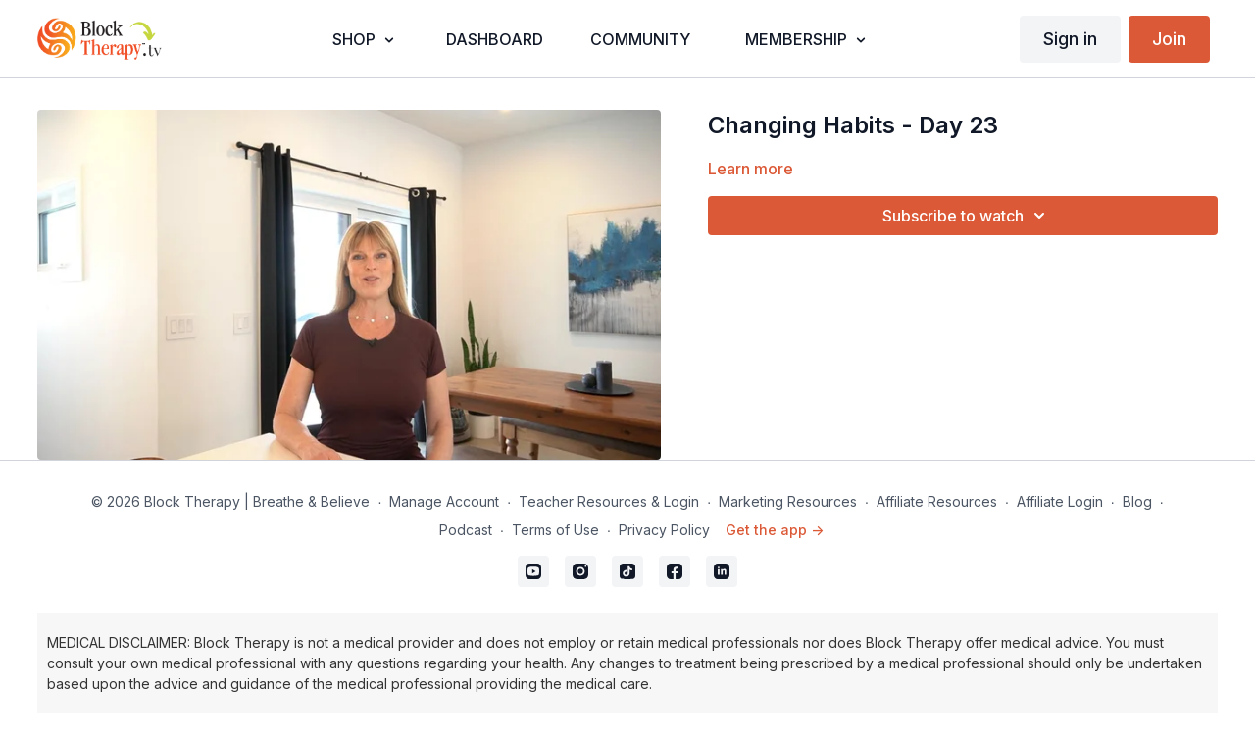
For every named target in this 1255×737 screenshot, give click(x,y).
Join (1169, 38)
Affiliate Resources (937, 501)
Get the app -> (775, 529)
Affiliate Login (1060, 501)
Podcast (465, 529)
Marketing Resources (788, 501)
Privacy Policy (664, 529)
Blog (1137, 501)
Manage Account (444, 501)
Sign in (1070, 38)
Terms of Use (555, 529)
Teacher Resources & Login (609, 501)
